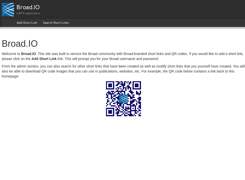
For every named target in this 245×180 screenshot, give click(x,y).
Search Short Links (56, 23)
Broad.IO (28, 8)
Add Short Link (27, 23)
